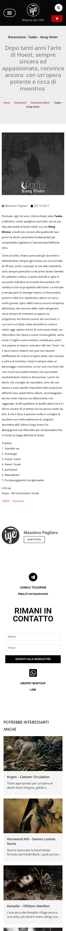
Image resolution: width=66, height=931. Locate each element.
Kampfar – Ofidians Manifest (28, 906)
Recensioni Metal (40, 102)
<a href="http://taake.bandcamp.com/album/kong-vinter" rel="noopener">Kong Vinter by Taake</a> (33, 510)
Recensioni (20, 102)
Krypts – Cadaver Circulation (28, 777)
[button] (10, 13)
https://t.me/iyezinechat (33, 594)
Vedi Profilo (34, 539)
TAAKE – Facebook (13, 501)
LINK (33, 689)
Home (6, 102)
